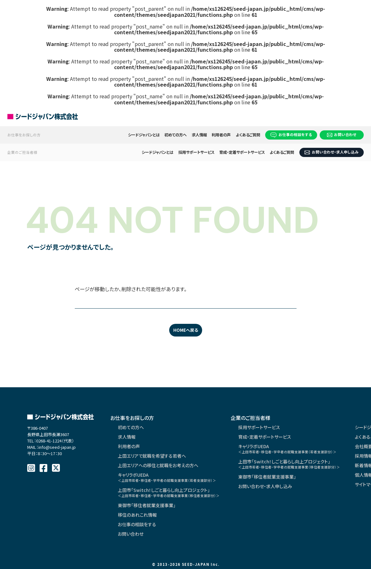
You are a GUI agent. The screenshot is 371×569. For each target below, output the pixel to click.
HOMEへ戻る (185, 330)
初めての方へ (175, 135)
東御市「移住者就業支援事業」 (147, 505)
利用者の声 (221, 135)
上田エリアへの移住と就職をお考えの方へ (158, 465)
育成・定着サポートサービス (242, 152)
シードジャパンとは (144, 135)
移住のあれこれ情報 (137, 515)
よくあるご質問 (248, 135)
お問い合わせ (342, 134)
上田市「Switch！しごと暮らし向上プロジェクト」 (169, 492)
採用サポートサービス (196, 152)
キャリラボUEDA (167, 477)
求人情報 (199, 135)
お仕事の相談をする (291, 134)
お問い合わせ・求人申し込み (331, 151)
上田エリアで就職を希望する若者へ (152, 456)
